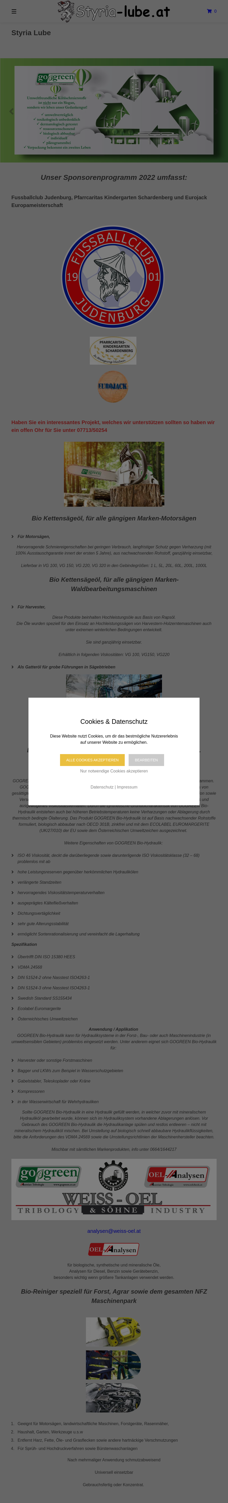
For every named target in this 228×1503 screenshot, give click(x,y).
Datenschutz (102, 787)
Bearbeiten (146, 760)
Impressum (127, 787)
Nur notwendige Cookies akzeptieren (114, 771)
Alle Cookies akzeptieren (92, 760)
